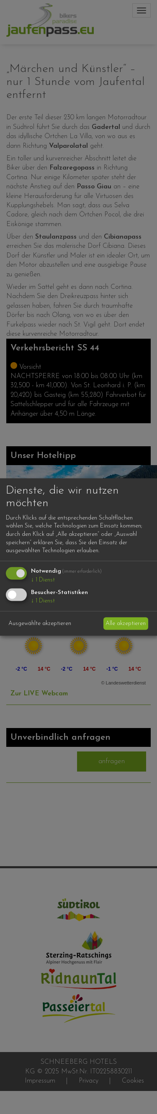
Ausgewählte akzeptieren (39, 623)
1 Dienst (43, 579)
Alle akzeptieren (126, 623)
